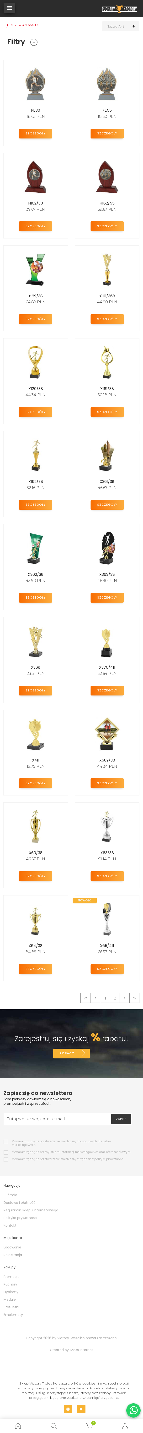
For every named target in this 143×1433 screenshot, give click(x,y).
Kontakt (10, 1226)
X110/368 (107, 296)
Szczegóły (36, 133)
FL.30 (35, 110)
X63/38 (107, 853)
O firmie (10, 1195)
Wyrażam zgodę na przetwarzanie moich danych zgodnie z (67, 1160)
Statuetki (11, 1307)
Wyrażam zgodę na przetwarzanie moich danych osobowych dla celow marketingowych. (61, 1143)
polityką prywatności (108, 1160)
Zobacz (66, 1054)
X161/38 (107, 388)
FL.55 (107, 110)
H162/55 (107, 203)
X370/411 (107, 667)
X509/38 (107, 760)
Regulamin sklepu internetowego (31, 1211)
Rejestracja (13, 1255)
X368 (35, 667)
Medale (10, 1300)
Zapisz (121, 1119)
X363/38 (107, 574)
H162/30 (35, 203)
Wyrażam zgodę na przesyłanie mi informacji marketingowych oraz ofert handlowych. (71, 1153)
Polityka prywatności (20, 1218)
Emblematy (13, 1315)
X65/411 (107, 945)
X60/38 (35, 853)
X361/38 (107, 481)
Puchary (10, 1285)
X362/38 (35, 574)
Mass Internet (81, 1350)
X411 (35, 760)
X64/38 (35, 945)
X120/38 (35, 388)
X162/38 (35, 481)
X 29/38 (36, 296)
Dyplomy (11, 1292)
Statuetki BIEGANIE (24, 25)
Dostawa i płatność (20, 1203)
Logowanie (12, 1248)
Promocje (12, 1277)
